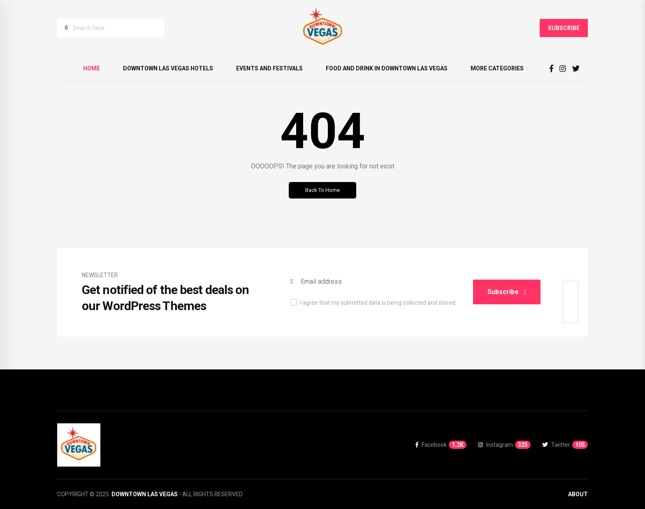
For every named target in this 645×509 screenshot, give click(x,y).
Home (91, 68)
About (578, 494)
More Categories (497, 68)
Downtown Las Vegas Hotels (168, 68)
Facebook (440, 445)
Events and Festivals (269, 68)
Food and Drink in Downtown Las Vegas (387, 68)
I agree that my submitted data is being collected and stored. (378, 302)
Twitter (565, 445)
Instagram (504, 445)
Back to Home (322, 190)
